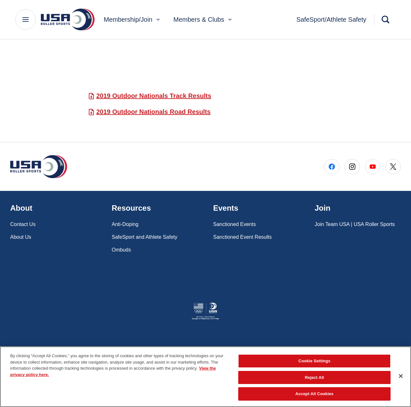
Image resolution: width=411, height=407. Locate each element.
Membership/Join (132, 19)
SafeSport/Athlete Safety (331, 19)
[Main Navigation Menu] (25, 19)
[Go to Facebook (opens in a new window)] (331, 166)
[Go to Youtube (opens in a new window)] (372, 166)
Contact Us (22, 224)
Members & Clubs (203, 19)
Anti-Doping (125, 224)
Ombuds (121, 249)
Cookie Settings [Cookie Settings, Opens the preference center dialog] (314, 360)
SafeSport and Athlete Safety (144, 237)
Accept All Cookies (314, 393)
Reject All (314, 377)
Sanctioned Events (234, 224)
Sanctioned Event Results (242, 237)
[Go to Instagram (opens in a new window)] (352, 166)
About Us (20, 237)
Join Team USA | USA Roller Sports (355, 224)
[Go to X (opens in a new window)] (393, 166)
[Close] (401, 376)
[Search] (385, 19)
